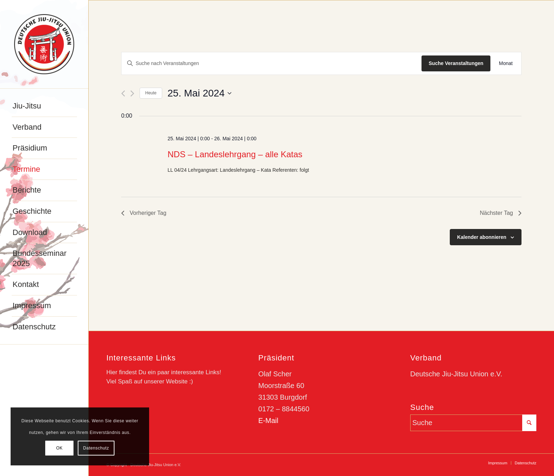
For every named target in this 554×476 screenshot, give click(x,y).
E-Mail (268, 420)
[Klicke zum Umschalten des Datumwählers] (199, 93)
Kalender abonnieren (481, 237)
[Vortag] (123, 93)
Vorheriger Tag (143, 213)
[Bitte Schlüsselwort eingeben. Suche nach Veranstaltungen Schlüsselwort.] (272, 63)
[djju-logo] (44, 44)
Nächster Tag (500, 213)
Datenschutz (96, 448)
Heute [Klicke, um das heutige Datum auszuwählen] (151, 92)
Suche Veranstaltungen (456, 63)
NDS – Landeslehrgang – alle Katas (234, 154)
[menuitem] (44, 106)
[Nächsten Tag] (132, 93)
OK (59, 448)
